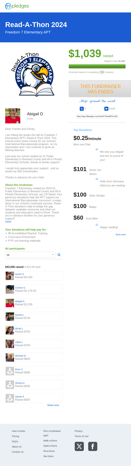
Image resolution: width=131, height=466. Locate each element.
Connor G (20, 287)
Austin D (19, 274)
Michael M (20, 355)
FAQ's (15, 441)
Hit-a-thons (49, 451)
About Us (17, 446)
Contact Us (17, 452)
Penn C (19, 369)
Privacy (78, 431)
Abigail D (19, 301)
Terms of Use (81, 436)
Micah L (19, 328)
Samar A (19, 396)
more (8, 221)
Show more (53, 405)
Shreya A (20, 383)
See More (48, 456)
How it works (18, 431)
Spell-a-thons (50, 445)
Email (109, 108)
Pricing (15, 436)
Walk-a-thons (50, 440)
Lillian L (19, 342)
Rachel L (19, 315)
